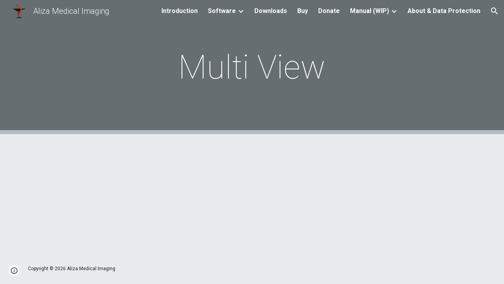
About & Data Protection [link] (444, 11)
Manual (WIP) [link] (369, 11)
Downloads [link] (270, 11)
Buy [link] (302, 11)
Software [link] (222, 11)
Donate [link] (329, 11)
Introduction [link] (179, 11)
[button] (494, 11)
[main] (252, 67)
